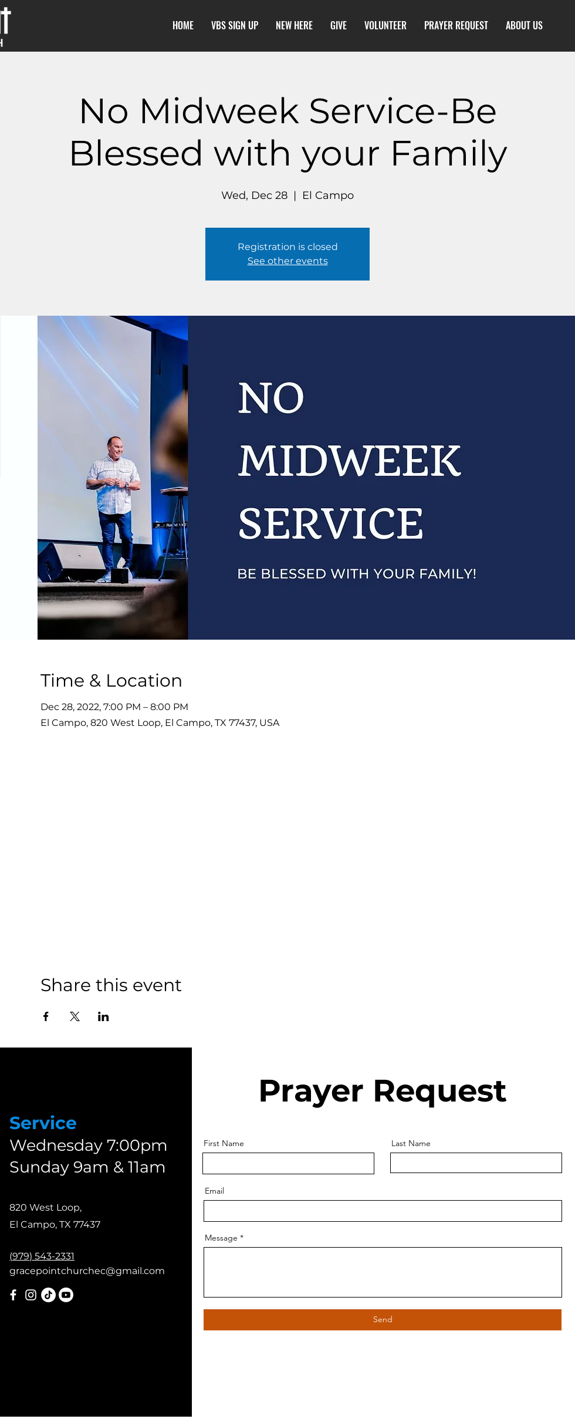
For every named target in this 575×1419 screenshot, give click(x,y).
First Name (224, 1143)
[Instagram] (30, 1295)
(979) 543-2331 (42, 1256)
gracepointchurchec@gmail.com (87, 1270)
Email (214, 1191)
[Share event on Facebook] (46, 1016)
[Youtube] (66, 1295)
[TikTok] (48, 1295)
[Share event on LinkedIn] (103, 1016)
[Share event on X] (74, 1016)
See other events (288, 260)
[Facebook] (13, 1295)
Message (221, 1238)
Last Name (411, 1143)
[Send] (383, 1319)
